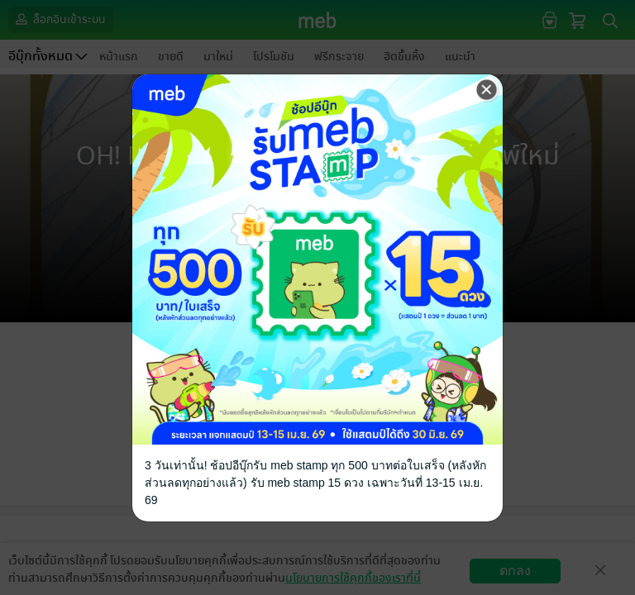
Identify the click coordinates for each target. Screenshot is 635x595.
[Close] (487, 90)
